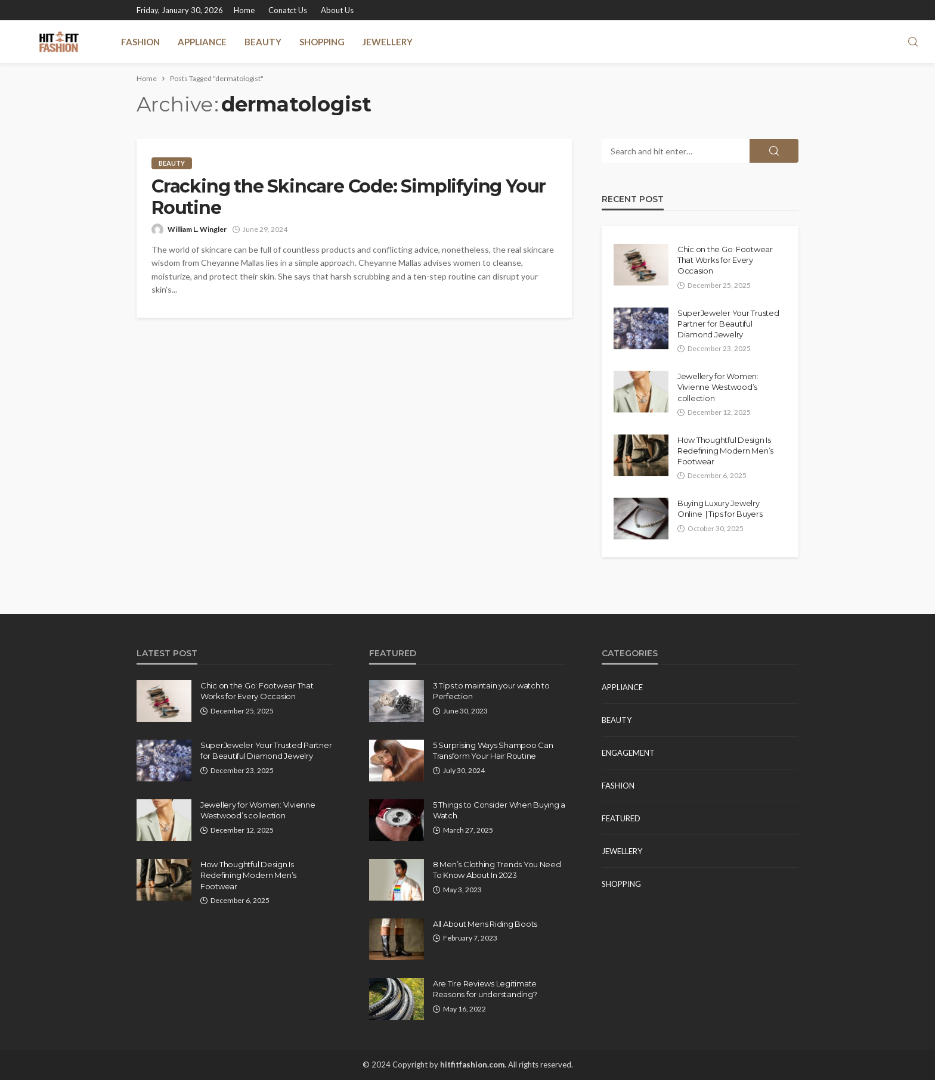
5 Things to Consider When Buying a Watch (499, 810)
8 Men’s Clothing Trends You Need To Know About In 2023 (497, 869)
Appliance (202, 41)
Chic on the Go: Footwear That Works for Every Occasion (725, 259)
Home (244, 10)
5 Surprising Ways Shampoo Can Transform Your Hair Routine (493, 750)
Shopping (322, 41)
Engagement (628, 753)
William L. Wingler (197, 229)
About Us (337, 10)
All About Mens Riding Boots (485, 924)
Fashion (140, 41)
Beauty (262, 41)
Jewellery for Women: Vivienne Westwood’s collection (717, 386)
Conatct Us (287, 10)
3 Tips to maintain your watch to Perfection (491, 691)
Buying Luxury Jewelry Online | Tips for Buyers (720, 508)
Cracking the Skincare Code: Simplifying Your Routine (348, 197)
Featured (621, 818)
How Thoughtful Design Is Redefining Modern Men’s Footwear (725, 450)
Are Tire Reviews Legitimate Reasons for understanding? (485, 989)
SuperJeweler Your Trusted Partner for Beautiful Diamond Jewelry (728, 323)
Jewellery (388, 41)
